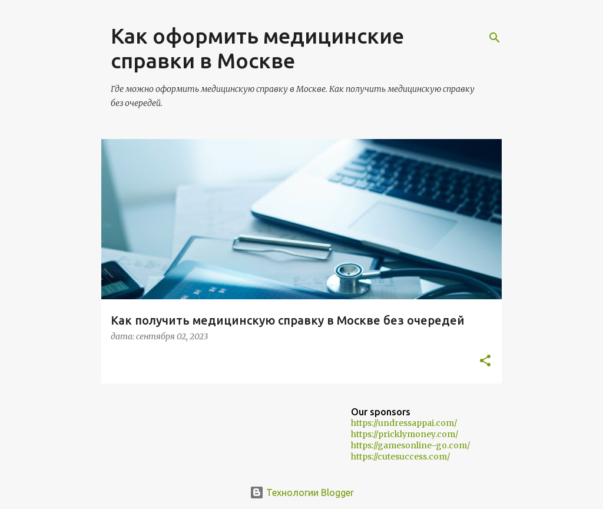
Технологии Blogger (302, 492)
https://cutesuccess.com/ (400, 456)
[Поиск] (495, 38)
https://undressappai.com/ (404, 423)
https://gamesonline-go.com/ (410, 445)
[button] (485, 361)
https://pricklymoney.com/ (404, 434)
